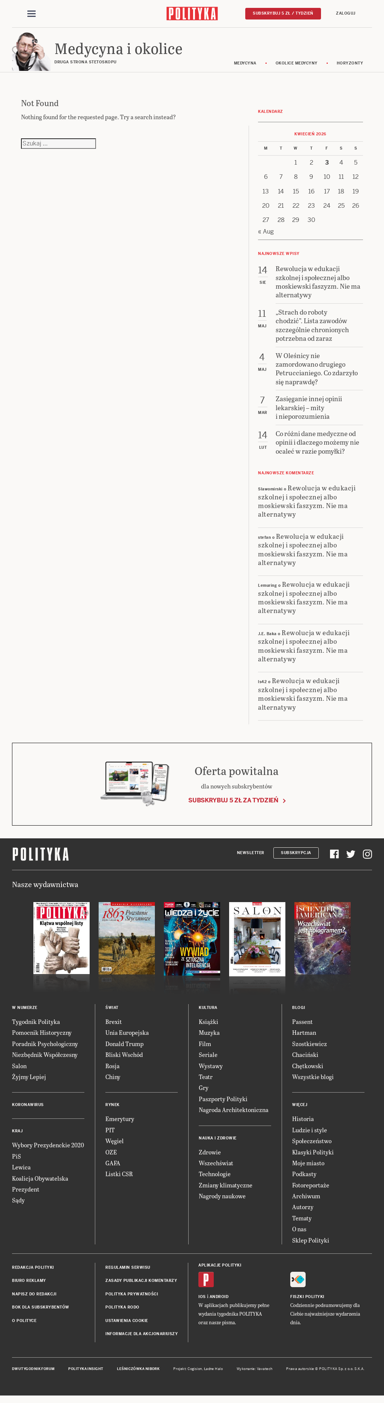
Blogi (298, 1012)
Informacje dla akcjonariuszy (141, 1339)
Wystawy (211, 1071)
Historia (303, 1124)
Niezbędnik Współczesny (45, 1059)
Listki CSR (119, 1179)
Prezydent (25, 1194)
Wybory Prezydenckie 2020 (48, 1150)
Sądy (18, 1205)
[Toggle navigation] (31, 14)
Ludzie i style (309, 1135)
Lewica (21, 1172)
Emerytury (119, 1124)
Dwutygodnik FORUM (33, 1374)
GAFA (112, 1168)
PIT (110, 1135)
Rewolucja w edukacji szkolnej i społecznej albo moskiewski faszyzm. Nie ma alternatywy (307, 506)
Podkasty (304, 1179)
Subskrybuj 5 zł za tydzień (233, 806)
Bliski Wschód (124, 1059)
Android (219, 1302)
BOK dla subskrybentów (40, 1312)
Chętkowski (307, 1071)
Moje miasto (308, 1168)
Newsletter (250, 858)
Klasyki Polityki (313, 1157)
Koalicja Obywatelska (40, 1183)
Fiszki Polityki (307, 1302)
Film (205, 1049)
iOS (202, 1302)
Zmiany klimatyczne (225, 1190)
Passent (302, 1026)
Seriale (208, 1059)
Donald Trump (124, 1049)
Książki (208, 1026)
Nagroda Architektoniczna (233, 1115)
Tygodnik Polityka (36, 1026)
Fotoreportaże (310, 1190)
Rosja (112, 1071)
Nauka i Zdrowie (218, 1143)
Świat (111, 1012)
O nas (299, 1234)
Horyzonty (350, 68)
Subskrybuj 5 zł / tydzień (283, 13)
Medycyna (245, 68)
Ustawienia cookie (126, 1326)
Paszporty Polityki (223, 1104)
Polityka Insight (85, 1374)
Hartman (304, 1038)
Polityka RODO (122, 1312)
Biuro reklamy (29, 1286)
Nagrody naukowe (222, 1201)
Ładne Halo (213, 1374)
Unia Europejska (127, 1038)
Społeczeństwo (312, 1146)
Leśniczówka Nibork (138, 1374)
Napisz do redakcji (34, 1299)
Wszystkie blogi (313, 1082)
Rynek (112, 1110)
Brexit (113, 1026)
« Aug (266, 237)
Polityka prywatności (131, 1299)
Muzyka (209, 1038)
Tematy (302, 1223)
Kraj (17, 1136)
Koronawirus (28, 1110)
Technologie (215, 1179)
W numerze (25, 1012)
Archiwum (306, 1201)
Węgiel (114, 1146)
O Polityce (24, 1326)
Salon (19, 1071)
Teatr (206, 1082)
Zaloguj (346, 13)
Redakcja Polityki (33, 1272)
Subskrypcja (296, 858)
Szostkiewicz (309, 1049)
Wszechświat (216, 1168)
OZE (111, 1157)
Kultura (208, 1012)
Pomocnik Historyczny (42, 1038)
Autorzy (303, 1212)
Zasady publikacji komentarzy (141, 1286)
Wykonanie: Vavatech (255, 1374)
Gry (203, 1093)
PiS (16, 1161)
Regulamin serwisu (127, 1272)
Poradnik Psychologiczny (45, 1049)
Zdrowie (210, 1157)
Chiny (112, 1082)
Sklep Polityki (310, 1245)
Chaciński (305, 1059)
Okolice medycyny (297, 68)
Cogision (195, 1374)
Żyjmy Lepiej (29, 1082)
